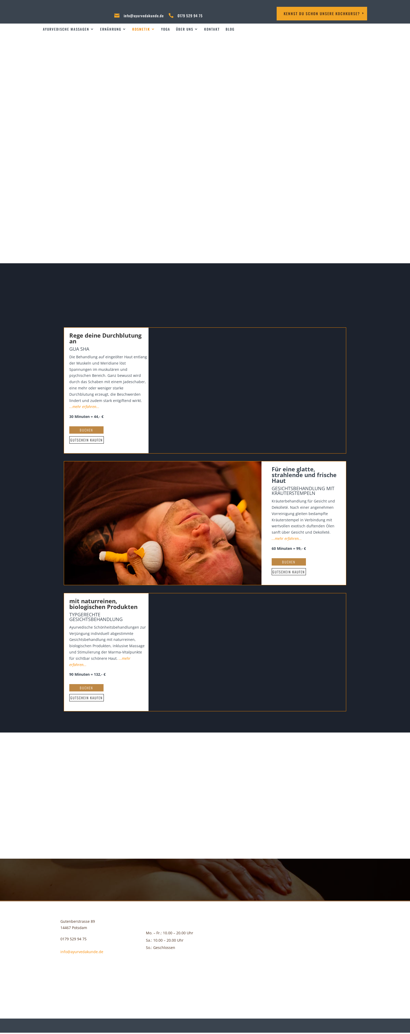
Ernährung (110, 29)
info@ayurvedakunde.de (144, 15)
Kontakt (212, 29)
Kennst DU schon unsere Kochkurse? (322, 13)
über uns (184, 29)
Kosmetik (141, 29)
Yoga (165, 29)
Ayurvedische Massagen (66, 29)
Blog (230, 29)
